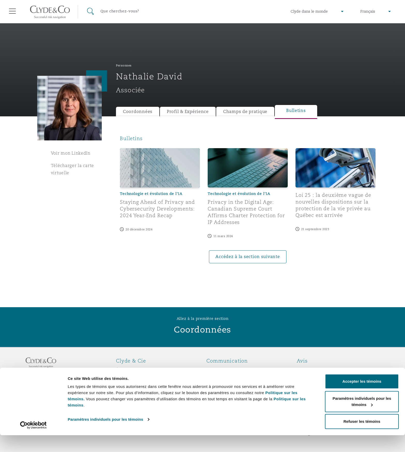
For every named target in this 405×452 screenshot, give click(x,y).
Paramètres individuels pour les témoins (105, 436)
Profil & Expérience (188, 111)
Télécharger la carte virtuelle (72, 169)
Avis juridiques (313, 369)
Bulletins (296, 110)
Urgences (223, 370)
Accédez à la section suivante (247, 256)
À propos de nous (135, 369)
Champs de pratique (245, 111)
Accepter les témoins (361, 398)
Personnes (124, 65)
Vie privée (308, 378)
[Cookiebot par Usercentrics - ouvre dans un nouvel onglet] (33, 442)
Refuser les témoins (362, 438)
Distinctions (129, 378)
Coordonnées (137, 111)
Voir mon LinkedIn (70, 153)
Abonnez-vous (221, 379)
